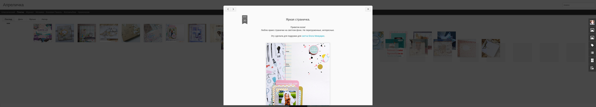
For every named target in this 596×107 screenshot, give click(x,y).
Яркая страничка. (298, 19)
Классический (8, 12)
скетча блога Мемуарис (313, 36)
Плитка (20, 12)
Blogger (307, 105)
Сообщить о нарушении (320, 105)
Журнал (30, 12)
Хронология (83, 12)
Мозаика (40, 12)
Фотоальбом (70, 12)
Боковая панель (54, 12)
